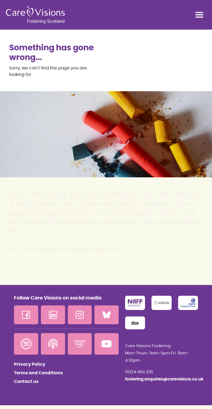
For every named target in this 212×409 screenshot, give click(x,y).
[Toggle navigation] (199, 15)
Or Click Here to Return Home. (65, 249)
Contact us (26, 381)
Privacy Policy (29, 364)
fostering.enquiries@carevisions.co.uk (161, 379)
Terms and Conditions (38, 373)
